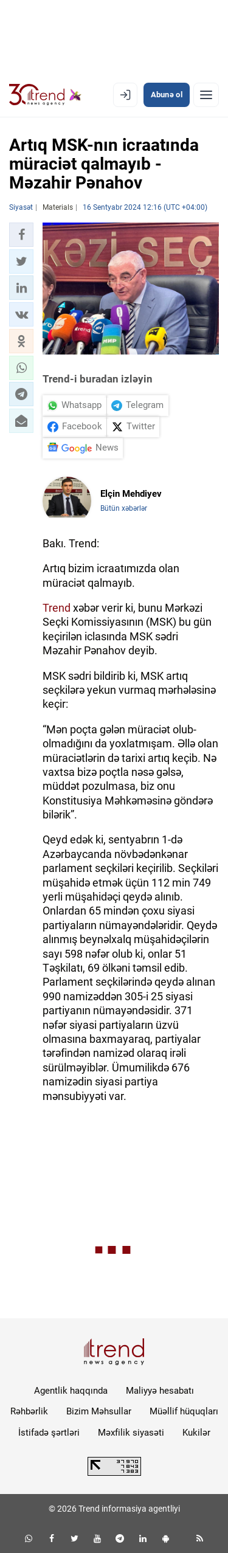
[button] (21, 235)
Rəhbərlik (29, 1411)
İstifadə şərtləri (49, 1432)
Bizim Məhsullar (98, 1411)
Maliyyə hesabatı (160, 1390)
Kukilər (196, 1432)
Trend (57, 607)
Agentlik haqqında (71, 1390)
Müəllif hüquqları (184, 1411)
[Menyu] (206, 95)
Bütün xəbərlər (123, 508)
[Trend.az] (45, 95)
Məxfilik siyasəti (131, 1432)
